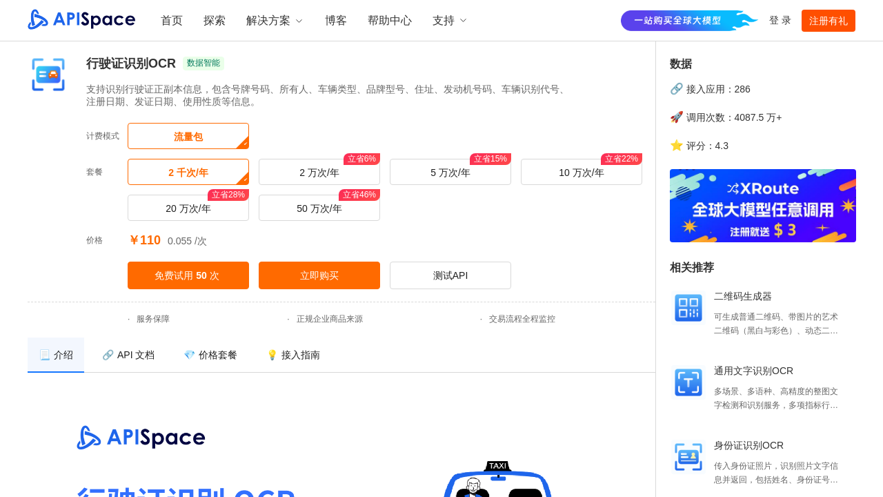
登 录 (780, 20)
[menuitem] (56, 355)
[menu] (341, 355)
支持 (450, 20)
